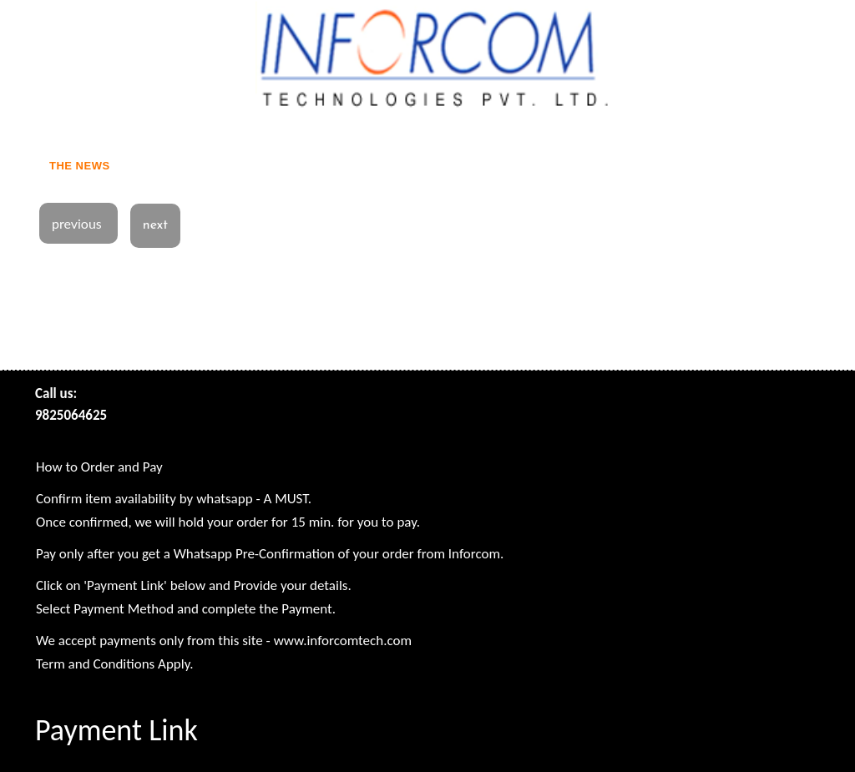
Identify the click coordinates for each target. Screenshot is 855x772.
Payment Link (116, 730)
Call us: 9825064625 (71, 404)
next (155, 225)
